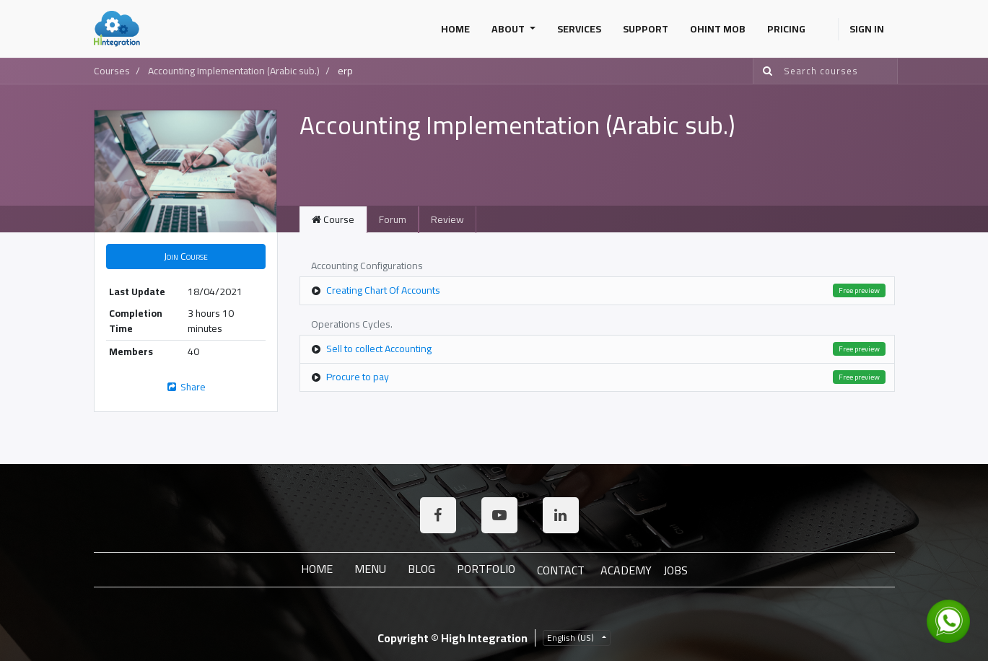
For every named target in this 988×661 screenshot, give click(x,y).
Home (317, 568)
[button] (186, 256)
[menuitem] (455, 29)
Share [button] (185, 386)
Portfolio (486, 568)
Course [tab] (333, 219)
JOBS (675, 570)
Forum (392, 219)
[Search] (764, 71)
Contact (561, 570)
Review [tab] (447, 219)
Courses (112, 70)
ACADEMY (626, 570)
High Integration (484, 638)
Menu (370, 568)
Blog (421, 568)
